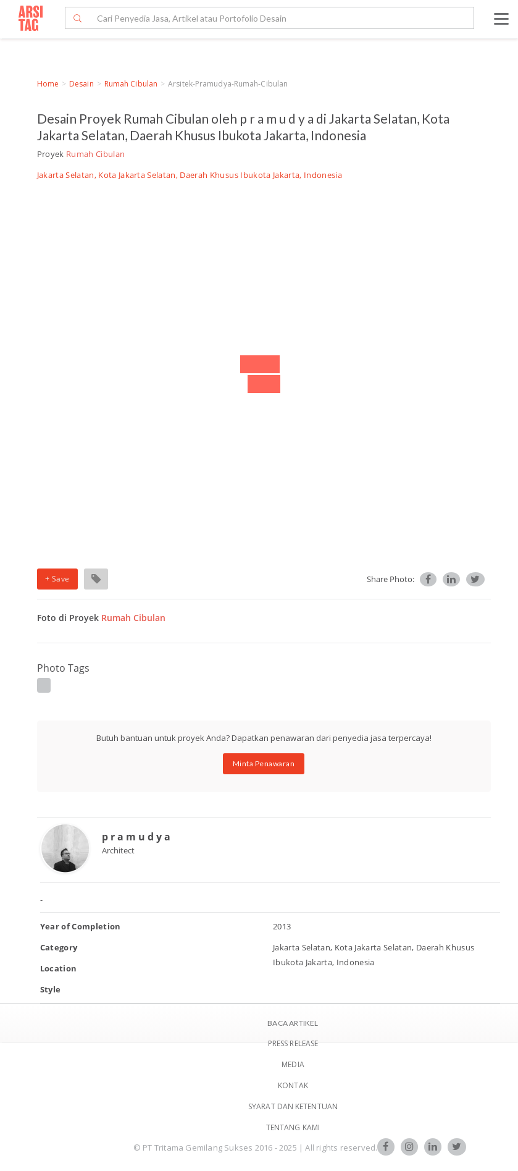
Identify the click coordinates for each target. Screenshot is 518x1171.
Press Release (293, 1043)
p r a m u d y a (136, 836)
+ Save (57, 578)
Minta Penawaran (264, 763)
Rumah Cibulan (130, 83)
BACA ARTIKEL (292, 1023)
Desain (81, 83)
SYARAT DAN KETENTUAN (293, 1106)
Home (48, 83)
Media (293, 1064)
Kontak (293, 1085)
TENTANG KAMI (293, 1127)
